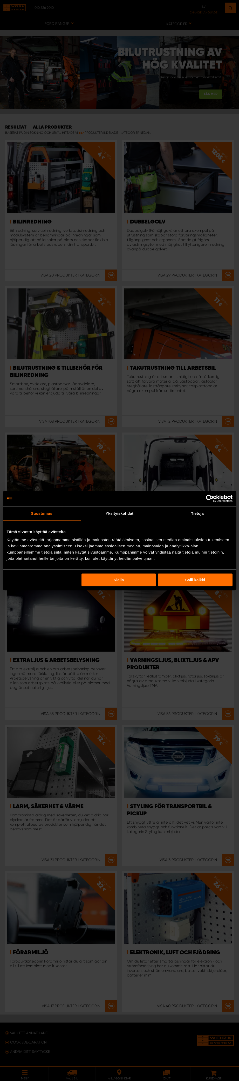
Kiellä (118, 580)
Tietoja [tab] (197, 513)
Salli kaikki (195, 580)
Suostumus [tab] (41, 513)
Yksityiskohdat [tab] (119, 513)
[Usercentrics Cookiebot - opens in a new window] (210, 498)
